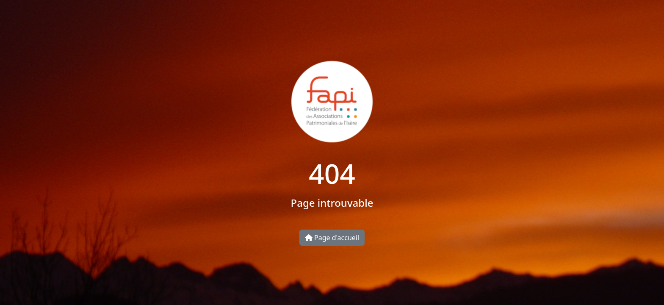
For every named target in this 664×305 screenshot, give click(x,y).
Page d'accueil (332, 237)
